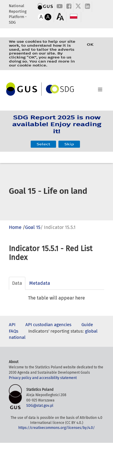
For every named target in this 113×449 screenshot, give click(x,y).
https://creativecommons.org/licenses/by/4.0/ (56, 428)
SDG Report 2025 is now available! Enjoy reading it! (56, 127)
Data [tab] (17, 283)
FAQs (13, 331)
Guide (87, 324)
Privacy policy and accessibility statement (43, 378)
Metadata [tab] (39, 283)
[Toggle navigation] (56, 88)
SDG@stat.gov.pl (39, 406)
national (17, 337)
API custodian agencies (48, 324)
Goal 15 (32, 227)
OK (90, 48)
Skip (69, 139)
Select (43, 139)
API (12, 324)
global (91, 331)
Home (15, 227)
